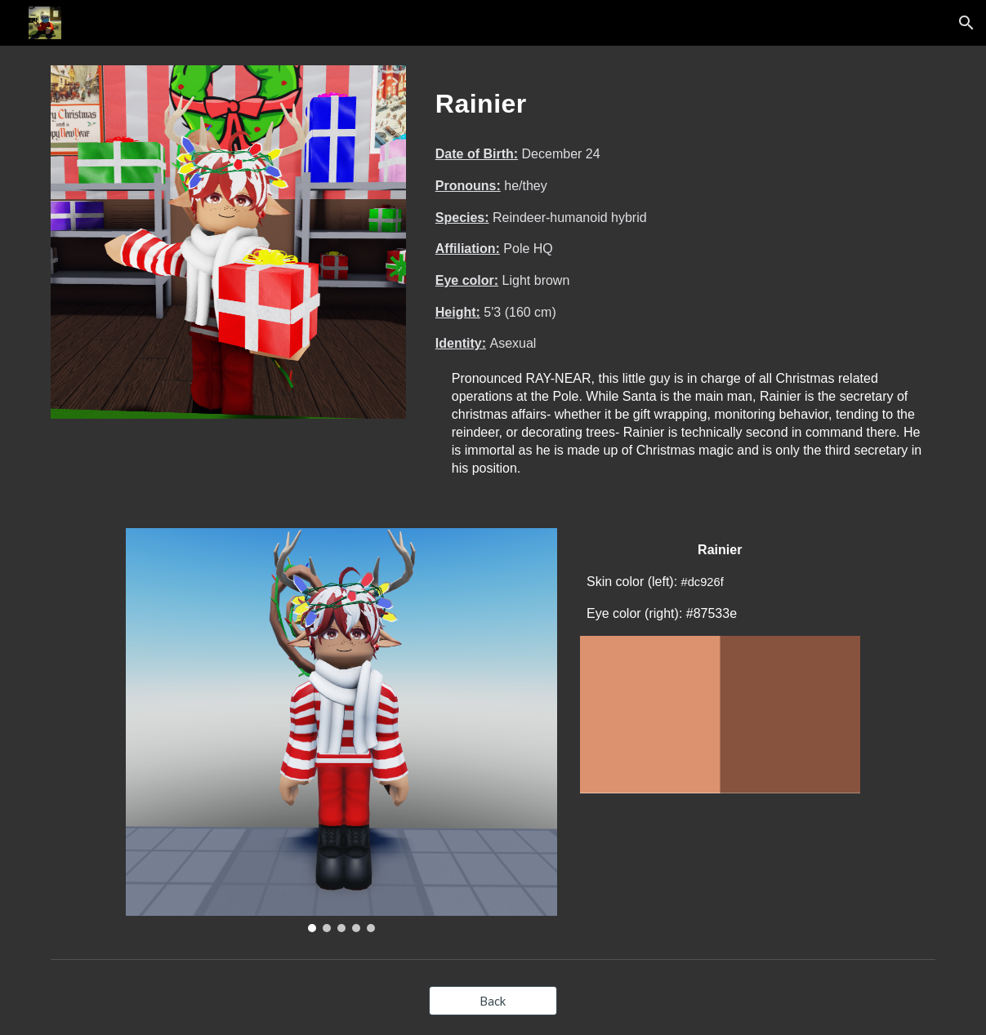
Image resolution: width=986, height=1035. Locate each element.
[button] (966, 22)
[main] (682, 98)
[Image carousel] (341, 730)
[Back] (493, 1000)
